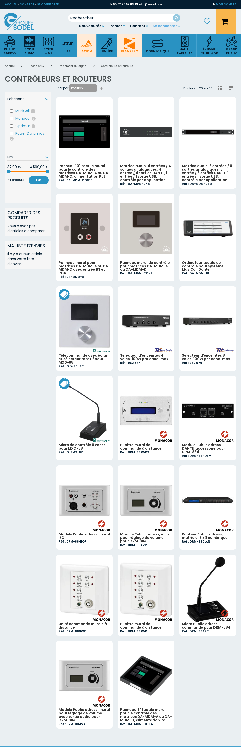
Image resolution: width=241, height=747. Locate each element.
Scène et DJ (37, 66)
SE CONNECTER (48, 4)
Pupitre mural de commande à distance (141, 446)
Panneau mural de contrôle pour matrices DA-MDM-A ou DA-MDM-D (145, 266)
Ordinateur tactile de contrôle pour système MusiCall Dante (203, 266)
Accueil (10, 66)
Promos (115, 25)
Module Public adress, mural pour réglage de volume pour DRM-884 (146, 538)
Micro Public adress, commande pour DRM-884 (206, 625)
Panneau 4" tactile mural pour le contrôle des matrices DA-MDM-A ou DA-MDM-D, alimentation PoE (146, 715)
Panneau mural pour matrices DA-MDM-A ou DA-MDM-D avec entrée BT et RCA (84, 267)
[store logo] (22, 21)
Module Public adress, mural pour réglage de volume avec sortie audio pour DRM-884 (84, 715)
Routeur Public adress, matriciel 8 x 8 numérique (205, 536)
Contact (137, 25)
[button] (224, 4)
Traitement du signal (73, 66)
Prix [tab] (10, 157)
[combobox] (124, 18)
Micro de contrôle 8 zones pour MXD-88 (82, 446)
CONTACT (27, 4)
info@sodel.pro (150, 4)
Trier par (62, 88)
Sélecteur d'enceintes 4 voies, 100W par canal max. (144, 357)
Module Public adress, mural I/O (84, 536)
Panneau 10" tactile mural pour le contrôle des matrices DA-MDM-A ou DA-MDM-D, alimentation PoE (84, 171)
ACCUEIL (11, 4)
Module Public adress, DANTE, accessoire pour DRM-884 (203, 448)
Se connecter (165, 25)
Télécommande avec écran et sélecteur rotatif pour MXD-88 (83, 359)
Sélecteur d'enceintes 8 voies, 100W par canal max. (206, 357)
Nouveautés (90, 25)
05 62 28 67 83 (123, 4)
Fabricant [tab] (15, 98)
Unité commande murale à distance (83, 625)
